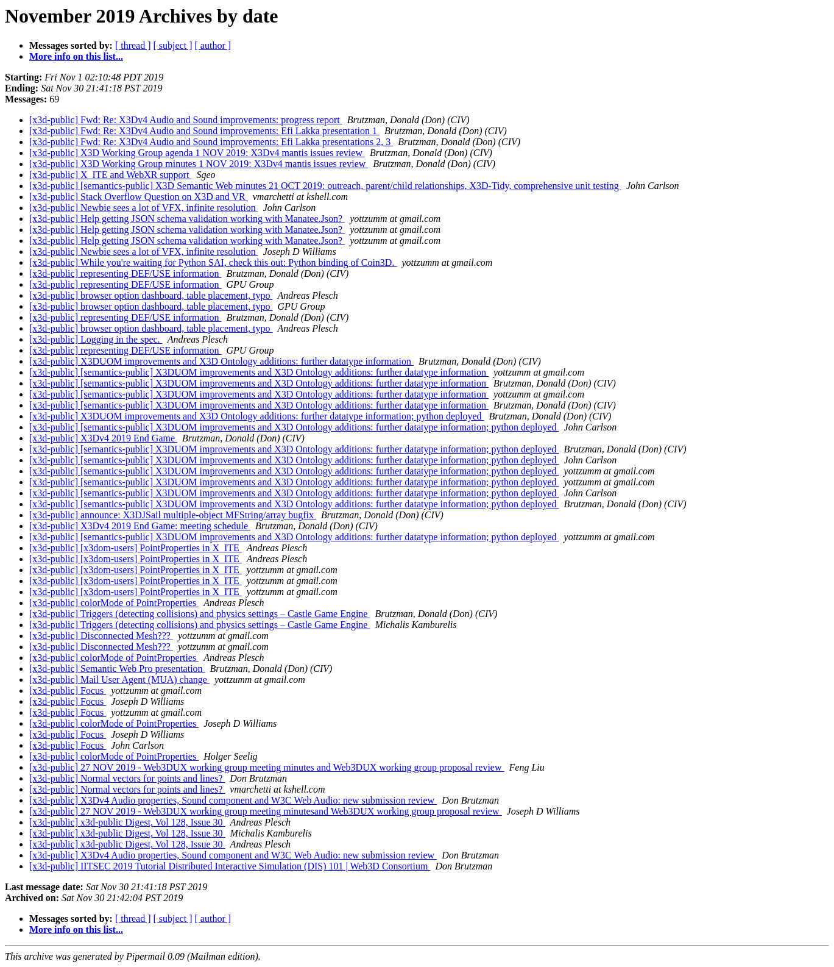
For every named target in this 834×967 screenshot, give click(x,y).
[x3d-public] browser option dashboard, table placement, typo (150, 295)
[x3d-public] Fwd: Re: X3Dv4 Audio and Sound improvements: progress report (185, 120)
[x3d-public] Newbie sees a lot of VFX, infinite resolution (143, 207)
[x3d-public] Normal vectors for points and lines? (127, 778)
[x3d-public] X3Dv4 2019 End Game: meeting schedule (139, 526)
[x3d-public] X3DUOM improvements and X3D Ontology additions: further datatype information (221, 361)
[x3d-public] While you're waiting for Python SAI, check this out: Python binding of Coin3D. (213, 262)
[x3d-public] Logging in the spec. (96, 339)
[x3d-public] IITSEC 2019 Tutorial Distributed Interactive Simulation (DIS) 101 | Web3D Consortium (229, 866)
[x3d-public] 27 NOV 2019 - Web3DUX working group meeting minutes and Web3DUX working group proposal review (266, 767)
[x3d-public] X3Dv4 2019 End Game (103, 438)
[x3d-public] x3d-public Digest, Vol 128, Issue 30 (127, 822)
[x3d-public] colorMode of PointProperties (114, 603)
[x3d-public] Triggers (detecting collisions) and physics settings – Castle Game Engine (199, 613)
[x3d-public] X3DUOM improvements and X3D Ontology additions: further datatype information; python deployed (256, 416)
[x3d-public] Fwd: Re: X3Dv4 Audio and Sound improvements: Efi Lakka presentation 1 (204, 131)
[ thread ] (133, 45)
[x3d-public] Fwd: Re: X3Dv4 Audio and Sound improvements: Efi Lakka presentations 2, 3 (211, 142)
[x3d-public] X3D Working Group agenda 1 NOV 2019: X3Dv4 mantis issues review (197, 153)
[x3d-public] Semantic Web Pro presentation (117, 668)
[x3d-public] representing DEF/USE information (125, 273)
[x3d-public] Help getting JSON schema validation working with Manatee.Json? (187, 218)
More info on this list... (76, 56)
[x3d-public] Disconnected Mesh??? (101, 635)
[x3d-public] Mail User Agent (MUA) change (119, 679)
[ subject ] (173, 45)
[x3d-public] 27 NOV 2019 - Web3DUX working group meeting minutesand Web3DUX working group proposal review (265, 811)
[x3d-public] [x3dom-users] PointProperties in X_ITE (135, 548)
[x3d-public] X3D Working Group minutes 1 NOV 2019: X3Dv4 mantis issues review (198, 164)
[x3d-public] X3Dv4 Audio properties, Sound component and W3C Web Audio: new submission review (233, 800)
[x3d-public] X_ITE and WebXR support (110, 174)
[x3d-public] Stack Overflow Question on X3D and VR (138, 196)
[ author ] (213, 45)
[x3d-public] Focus (67, 690)
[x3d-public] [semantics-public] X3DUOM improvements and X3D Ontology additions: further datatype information (259, 372)
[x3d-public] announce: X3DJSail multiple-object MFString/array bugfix (172, 515)
